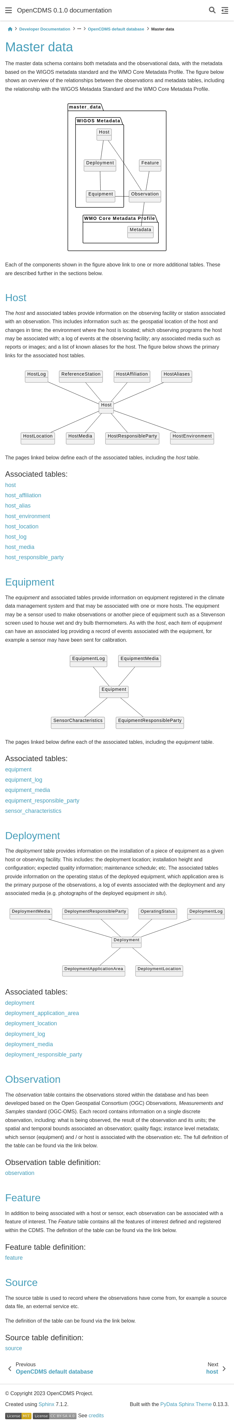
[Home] (10, 29)
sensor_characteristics (33, 811)
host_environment (27, 516)
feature (14, 1258)
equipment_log (23, 780)
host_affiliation (23, 495)
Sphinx (46, 1404)
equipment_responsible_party (42, 800)
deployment (19, 1003)
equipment (18, 769)
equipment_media (27, 790)
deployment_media (29, 1044)
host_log (16, 537)
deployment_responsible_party (43, 1054)
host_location (22, 526)
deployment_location (31, 1023)
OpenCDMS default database (116, 29)
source (13, 1348)
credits (96, 1415)
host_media (19, 547)
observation (19, 1173)
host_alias (18, 505)
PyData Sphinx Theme (186, 1404)
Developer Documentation (44, 29)
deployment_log (25, 1034)
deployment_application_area (42, 1013)
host (10, 485)
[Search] (212, 10)
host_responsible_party (34, 557)
